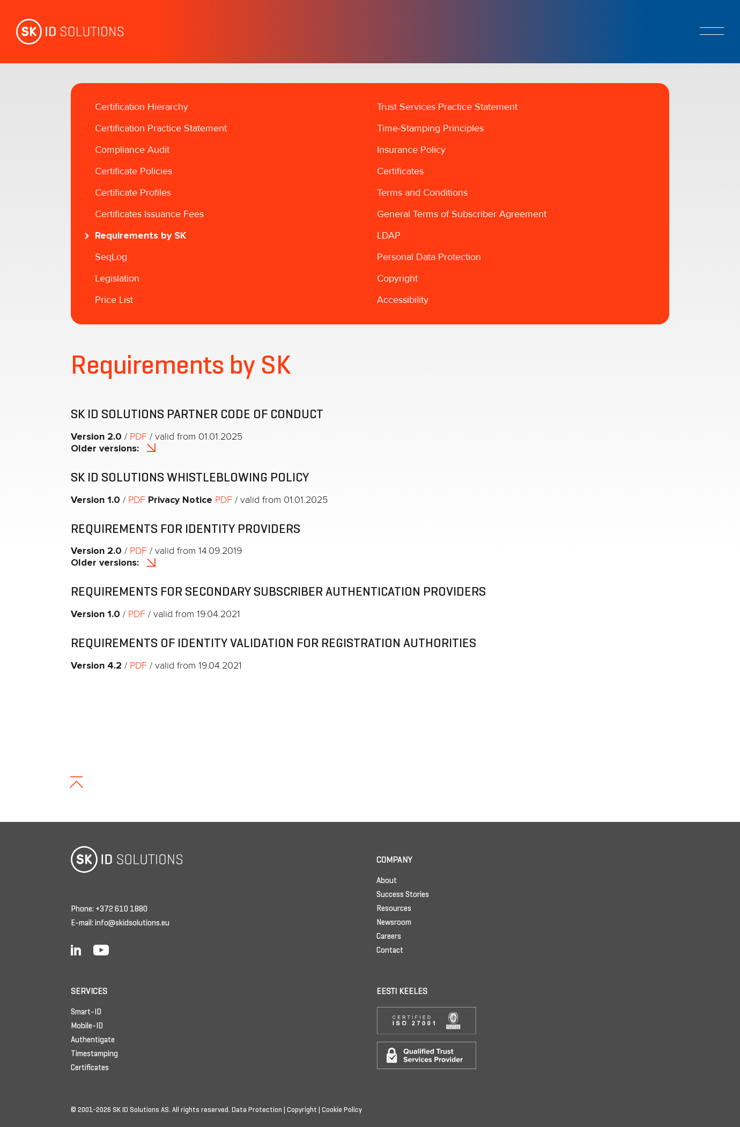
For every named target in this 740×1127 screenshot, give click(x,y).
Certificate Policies (133, 171)
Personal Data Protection (429, 257)
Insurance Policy (411, 150)
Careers (388, 936)
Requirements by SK (140, 236)
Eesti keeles (401, 992)
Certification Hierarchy (141, 107)
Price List (114, 300)
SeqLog (111, 257)
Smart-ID (86, 1012)
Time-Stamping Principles (430, 129)
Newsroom (393, 922)
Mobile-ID (87, 1026)
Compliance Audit (132, 150)
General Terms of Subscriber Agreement (461, 214)
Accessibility (402, 300)
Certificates (400, 171)
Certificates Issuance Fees (149, 214)
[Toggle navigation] (712, 31)
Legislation (117, 279)
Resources (393, 909)
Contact (389, 950)
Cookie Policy (342, 1110)
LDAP (389, 236)
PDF (138, 437)
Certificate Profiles (133, 193)
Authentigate (93, 1040)
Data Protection (257, 1110)
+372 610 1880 (121, 909)
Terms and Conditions (422, 193)
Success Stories (402, 895)
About (386, 881)
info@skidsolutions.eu (132, 923)
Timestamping (94, 1054)
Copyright (397, 279)
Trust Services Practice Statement (447, 107)
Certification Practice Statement (161, 129)
